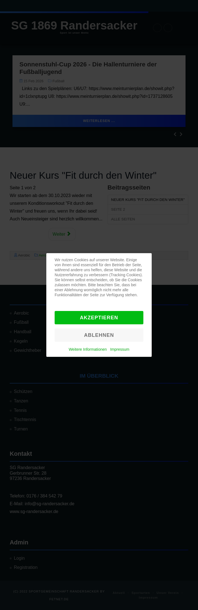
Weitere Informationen (88, 349)
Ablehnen (99, 335)
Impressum (119, 349)
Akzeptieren (99, 317)
